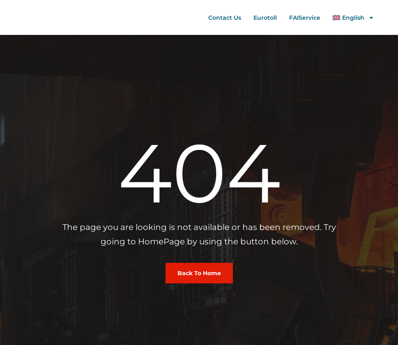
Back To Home (199, 273)
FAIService (304, 17)
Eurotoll (265, 17)
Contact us (224, 17)
